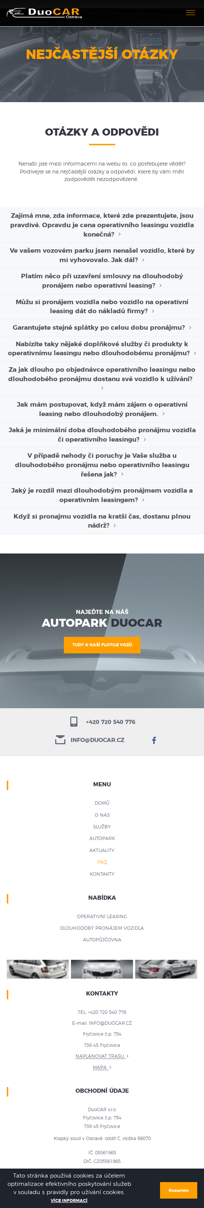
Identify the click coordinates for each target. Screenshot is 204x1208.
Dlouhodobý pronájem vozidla (102, 928)
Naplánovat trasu (100, 1056)
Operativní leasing (102, 916)
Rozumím (179, 1190)
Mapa (100, 1067)
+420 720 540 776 (102, 722)
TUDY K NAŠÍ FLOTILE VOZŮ (102, 645)
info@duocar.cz (89, 740)
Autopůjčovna (102, 940)
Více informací (69, 1201)
